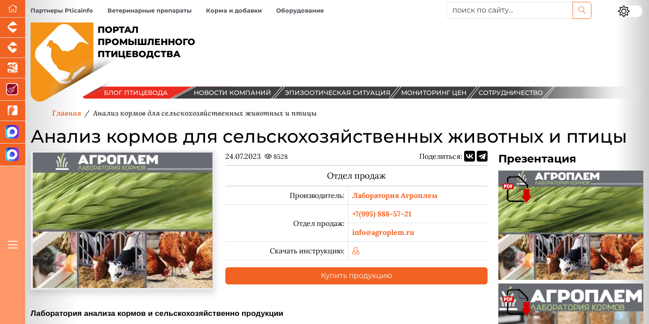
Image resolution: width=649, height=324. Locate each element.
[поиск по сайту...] (510, 10)
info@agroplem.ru (383, 232)
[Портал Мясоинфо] (12, 89)
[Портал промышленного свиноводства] (12, 28)
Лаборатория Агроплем (395, 195)
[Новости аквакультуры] (12, 68)
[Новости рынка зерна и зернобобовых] (12, 111)
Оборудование (300, 10)
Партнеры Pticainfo (62, 10)
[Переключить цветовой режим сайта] (630, 11)
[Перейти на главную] (12, 9)
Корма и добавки (234, 10)
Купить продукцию (357, 275)
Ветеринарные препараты (149, 10)
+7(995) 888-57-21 (382, 213)
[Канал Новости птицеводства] (12, 132)
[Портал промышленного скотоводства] (12, 48)
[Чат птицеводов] (12, 155)
